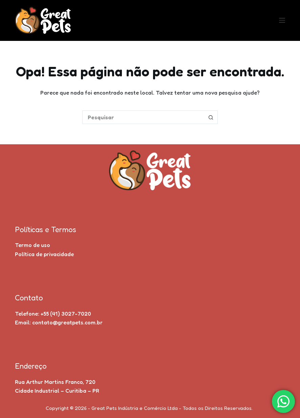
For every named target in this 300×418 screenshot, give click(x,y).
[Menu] (282, 20)
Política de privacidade (44, 254)
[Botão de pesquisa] (211, 117)
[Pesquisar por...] (143, 117)
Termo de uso (32, 245)
